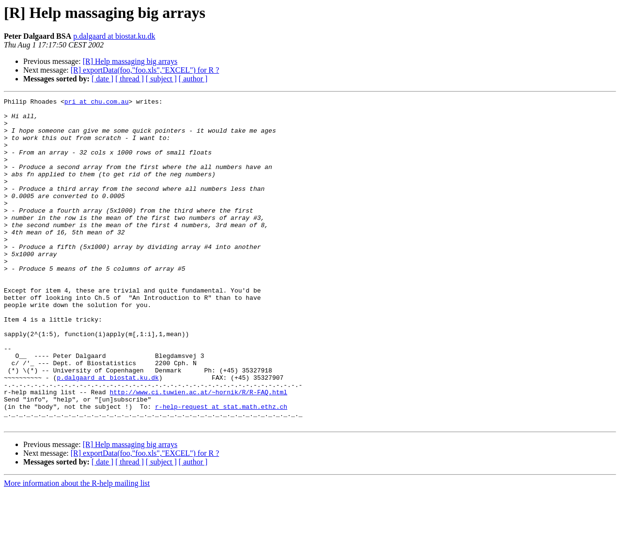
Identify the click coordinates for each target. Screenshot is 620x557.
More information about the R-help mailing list (77, 548)
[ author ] (193, 79)
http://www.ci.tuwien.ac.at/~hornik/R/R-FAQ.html (198, 451)
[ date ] (102, 79)
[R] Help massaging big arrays (130, 61)
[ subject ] (161, 79)
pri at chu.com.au (96, 102)
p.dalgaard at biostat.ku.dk (114, 36)
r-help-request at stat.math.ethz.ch (221, 468)
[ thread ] (129, 79)
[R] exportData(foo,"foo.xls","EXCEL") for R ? (145, 70)
